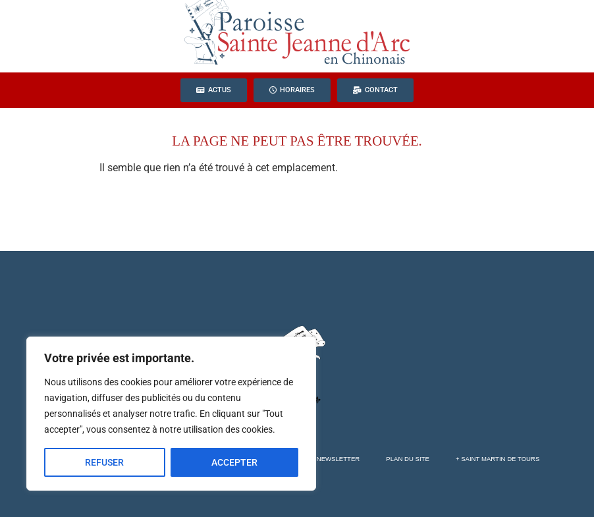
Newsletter (338, 458)
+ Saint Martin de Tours (498, 458)
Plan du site (407, 458)
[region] (171, 414)
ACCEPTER (234, 462)
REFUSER (104, 462)
